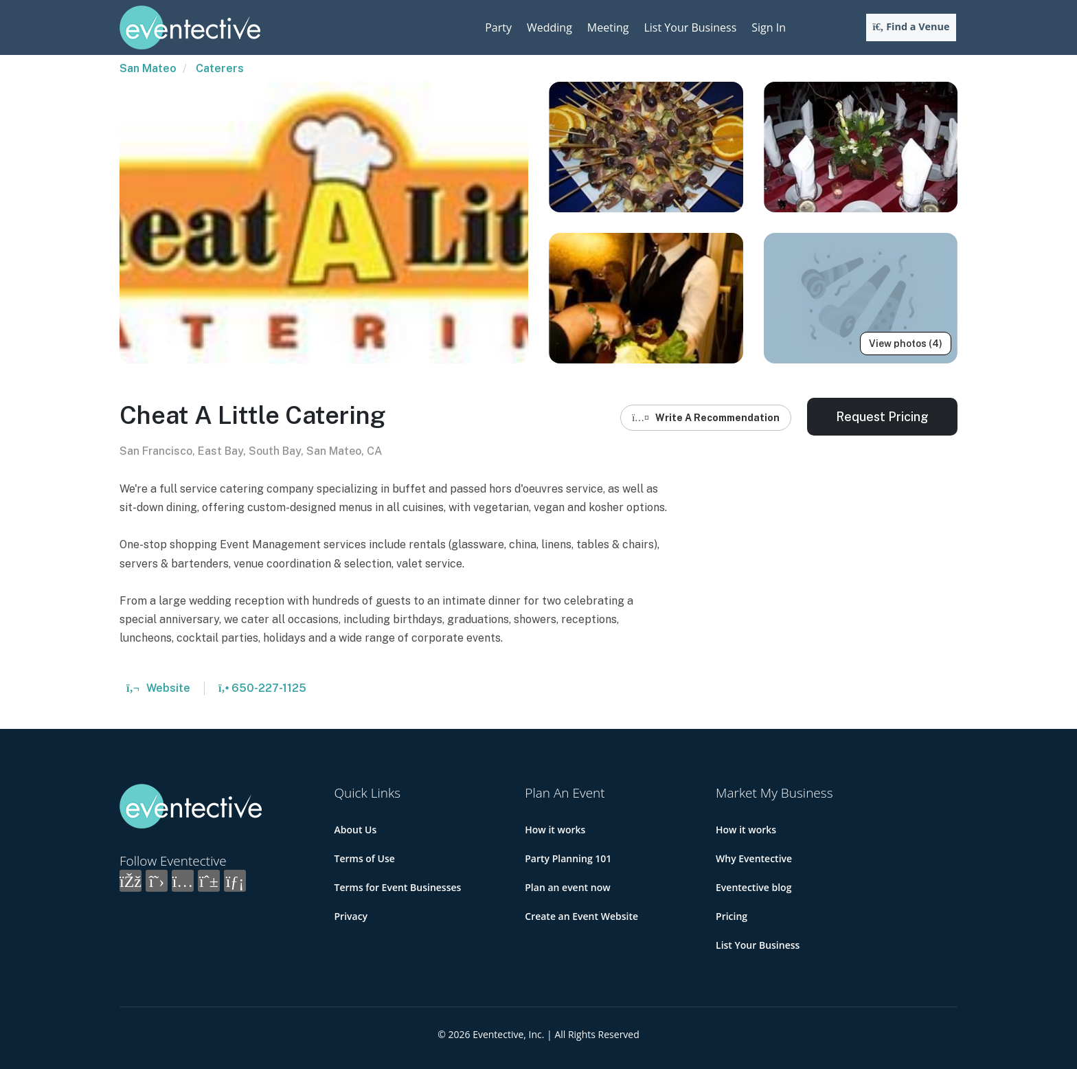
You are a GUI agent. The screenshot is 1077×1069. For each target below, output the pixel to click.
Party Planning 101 (568, 858)
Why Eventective (754, 858)
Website (158, 688)
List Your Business (690, 27)
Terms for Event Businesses (398, 887)
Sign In (768, 27)
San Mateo (148, 68)
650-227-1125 (262, 688)
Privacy (351, 916)
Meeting (608, 27)
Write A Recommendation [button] (706, 417)
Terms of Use (365, 858)
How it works (555, 829)
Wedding (549, 27)
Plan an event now (567, 887)
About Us (356, 829)
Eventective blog (753, 887)
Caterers (220, 68)
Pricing (731, 916)
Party (498, 27)
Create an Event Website (581, 916)
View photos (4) (905, 343)
